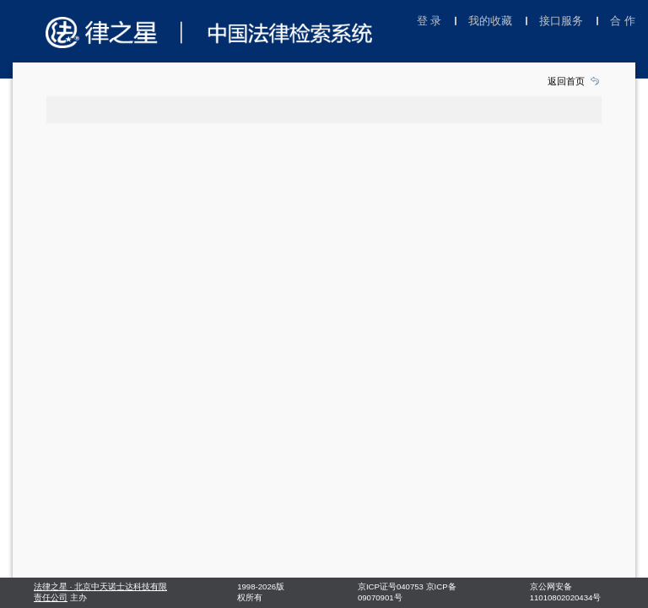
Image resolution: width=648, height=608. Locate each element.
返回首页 (566, 81)
